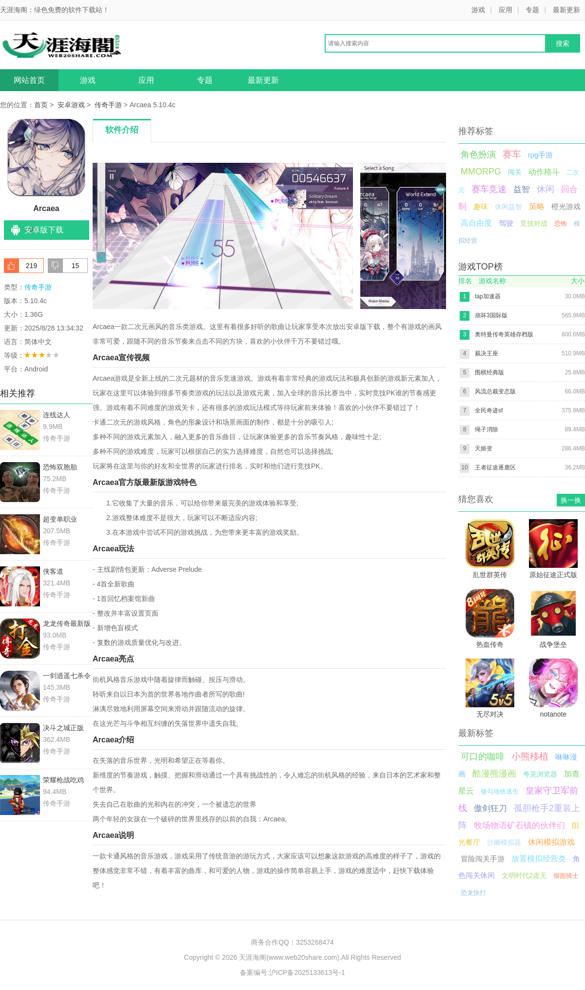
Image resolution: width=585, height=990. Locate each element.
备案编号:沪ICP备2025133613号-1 (292, 972)
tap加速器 (488, 296)
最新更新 (566, 10)
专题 (532, 10)
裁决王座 (486, 353)
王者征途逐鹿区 (495, 467)
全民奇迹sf (489, 410)
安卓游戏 (71, 105)
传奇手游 (108, 105)
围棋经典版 (489, 372)
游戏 (478, 10)
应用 (505, 10)
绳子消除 (486, 429)
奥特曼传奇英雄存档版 (504, 334)
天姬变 (483, 448)
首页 (41, 105)
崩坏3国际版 (491, 315)
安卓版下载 (43, 230)
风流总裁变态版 (495, 391)
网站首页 (29, 80)
